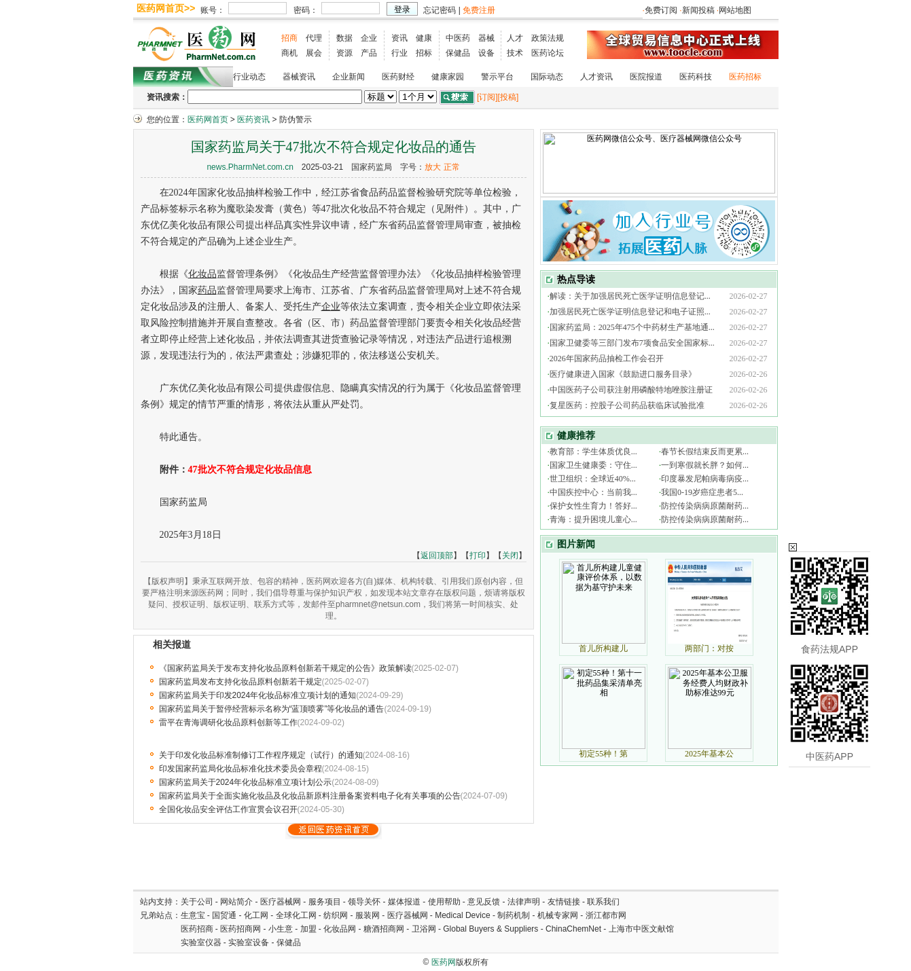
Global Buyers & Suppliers (490, 929)
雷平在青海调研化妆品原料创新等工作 (228, 722)
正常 (452, 167)
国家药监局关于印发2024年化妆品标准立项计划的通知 (258, 695)
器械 (486, 38)
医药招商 (197, 929)
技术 (515, 53)
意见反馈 (483, 901)
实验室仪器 (201, 942)
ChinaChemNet (573, 929)
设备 (486, 53)
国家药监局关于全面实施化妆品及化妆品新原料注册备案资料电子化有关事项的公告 (310, 796)
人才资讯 (596, 76)
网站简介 (236, 901)
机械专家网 (557, 915)
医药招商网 (240, 929)
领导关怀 (364, 901)
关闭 (510, 555)
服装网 (367, 915)
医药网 (443, 962)
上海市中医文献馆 (641, 929)
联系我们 (603, 901)
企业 (369, 38)
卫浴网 (425, 929)
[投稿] (508, 97)
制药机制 (513, 915)
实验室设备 (248, 942)
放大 (433, 167)
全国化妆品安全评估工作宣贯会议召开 (228, 809)
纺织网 (335, 915)
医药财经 (398, 76)
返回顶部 (437, 555)
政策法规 (547, 38)
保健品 (458, 53)
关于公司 (197, 901)
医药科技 (695, 76)
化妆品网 (339, 929)
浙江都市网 (606, 915)
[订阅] (487, 97)
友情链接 (564, 901)
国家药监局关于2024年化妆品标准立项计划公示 (245, 782)
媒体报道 (404, 901)
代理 (314, 38)
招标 (424, 53)
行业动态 (249, 76)
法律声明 (523, 901)
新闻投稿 (698, 10)
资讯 (399, 38)
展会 (314, 53)
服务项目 (324, 901)
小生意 (280, 929)
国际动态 (547, 76)
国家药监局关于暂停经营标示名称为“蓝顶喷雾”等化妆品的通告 (272, 709)
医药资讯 (253, 119)
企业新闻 (348, 76)
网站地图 (735, 10)
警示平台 (497, 76)
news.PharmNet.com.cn (250, 167)
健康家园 (447, 76)
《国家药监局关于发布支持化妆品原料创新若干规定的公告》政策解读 (285, 668)
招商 (289, 38)
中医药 (458, 38)
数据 (344, 38)
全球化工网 (296, 915)
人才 (515, 38)
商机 (289, 53)
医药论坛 (547, 53)
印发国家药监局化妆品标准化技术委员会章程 (240, 768)
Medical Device (462, 915)
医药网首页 (207, 119)
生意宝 (193, 915)
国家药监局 (371, 167)
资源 (344, 53)
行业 (399, 53)
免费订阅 (661, 10)
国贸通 (224, 915)
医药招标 (745, 76)
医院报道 (646, 76)
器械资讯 (299, 76)
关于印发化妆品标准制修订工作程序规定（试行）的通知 (261, 755)
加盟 (309, 929)
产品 (369, 53)
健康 (424, 38)
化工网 (256, 915)
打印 (477, 555)
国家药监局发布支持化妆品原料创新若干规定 (240, 681)
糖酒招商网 (383, 929)
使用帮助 (444, 901)
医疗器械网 (280, 901)
